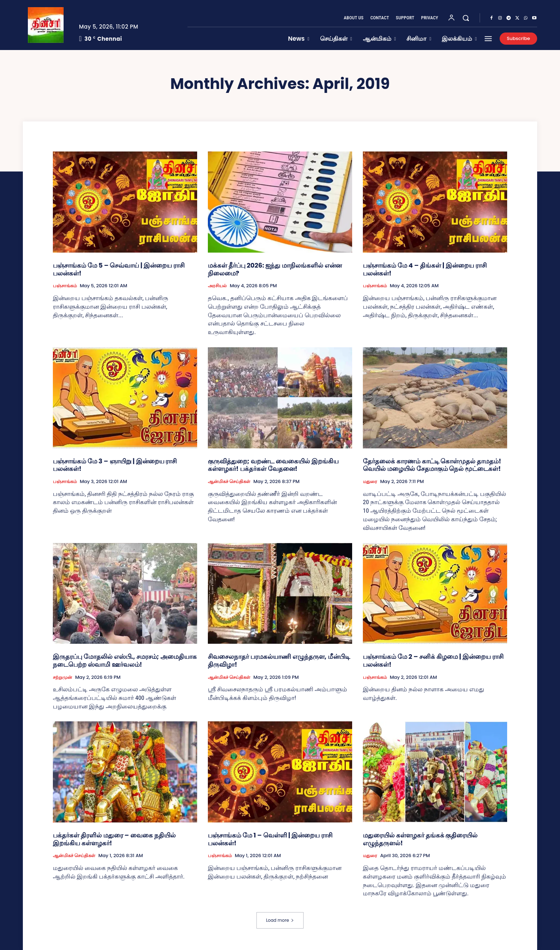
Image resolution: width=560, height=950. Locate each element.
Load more (280, 920)
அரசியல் (217, 286)
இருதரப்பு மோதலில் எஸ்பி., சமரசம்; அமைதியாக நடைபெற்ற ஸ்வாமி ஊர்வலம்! (125, 660)
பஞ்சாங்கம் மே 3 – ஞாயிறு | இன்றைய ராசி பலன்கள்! (115, 465)
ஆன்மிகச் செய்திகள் (229, 481)
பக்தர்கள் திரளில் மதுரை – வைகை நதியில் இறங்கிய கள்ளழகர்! (114, 839)
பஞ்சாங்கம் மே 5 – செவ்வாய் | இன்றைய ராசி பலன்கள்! (119, 269)
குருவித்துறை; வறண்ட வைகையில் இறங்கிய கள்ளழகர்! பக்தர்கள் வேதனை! (273, 465)
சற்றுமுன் (62, 677)
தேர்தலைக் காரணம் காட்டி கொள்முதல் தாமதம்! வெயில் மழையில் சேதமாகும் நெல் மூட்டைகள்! (432, 465)
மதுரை (370, 481)
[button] (465, 17)
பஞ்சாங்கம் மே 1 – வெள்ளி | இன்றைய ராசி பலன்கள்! (270, 839)
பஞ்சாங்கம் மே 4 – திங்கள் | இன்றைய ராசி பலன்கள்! (425, 269)
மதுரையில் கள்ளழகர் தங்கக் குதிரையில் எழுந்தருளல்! (420, 839)
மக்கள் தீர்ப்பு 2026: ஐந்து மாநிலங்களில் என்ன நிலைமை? (275, 269)
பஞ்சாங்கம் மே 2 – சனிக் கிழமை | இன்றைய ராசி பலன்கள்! (433, 660)
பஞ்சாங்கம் (65, 286)
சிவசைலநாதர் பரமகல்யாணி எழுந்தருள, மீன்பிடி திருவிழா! (279, 660)
